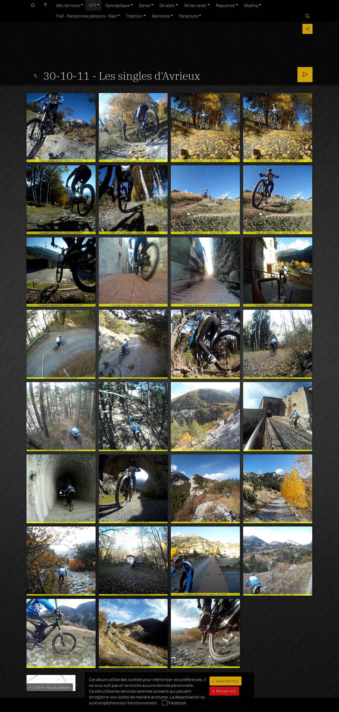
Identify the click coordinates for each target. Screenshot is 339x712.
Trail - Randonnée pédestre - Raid (86, 15)
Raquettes (225, 5)
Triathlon (134, 15)
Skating (251, 5)
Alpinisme (161, 15)
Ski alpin (167, 5)
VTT (92, 5)
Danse (144, 5)
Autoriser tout (226, 681)
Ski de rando (195, 5)
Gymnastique (117, 5)
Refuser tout (225, 691)
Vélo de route (68, 5)
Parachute (188, 15)
